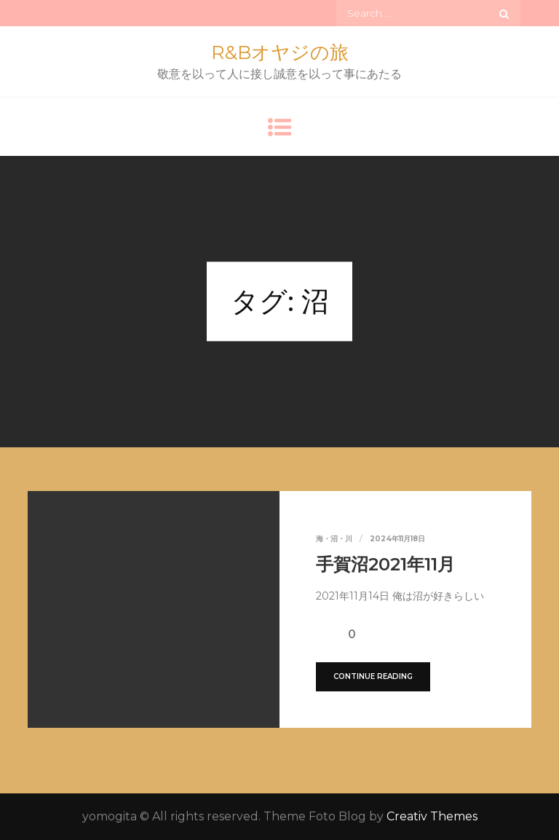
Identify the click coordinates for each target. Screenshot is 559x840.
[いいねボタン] (327, 634)
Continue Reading (373, 676)
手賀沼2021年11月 (385, 564)
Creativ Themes (431, 816)
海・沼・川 (334, 538)
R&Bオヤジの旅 (280, 52)
